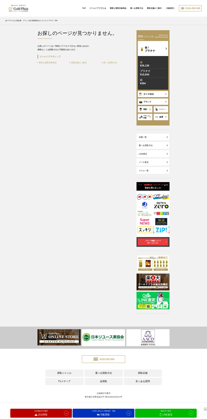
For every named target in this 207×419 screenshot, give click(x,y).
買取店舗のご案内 (154, 8)
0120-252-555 (190, 8)
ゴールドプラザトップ (50, 56)
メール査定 (144, 162)
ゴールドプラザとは (98, 8)
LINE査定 (143, 154)
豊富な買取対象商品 (48, 62)
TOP (84, 8)
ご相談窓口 (170, 8)
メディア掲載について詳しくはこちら (153, 242)
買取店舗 (142, 373)
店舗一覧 (143, 137)
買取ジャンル (64, 373)
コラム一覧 (144, 170)
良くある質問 (143, 381)
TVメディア (64, 381)
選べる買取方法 (136, 8)
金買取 (103, 381)
